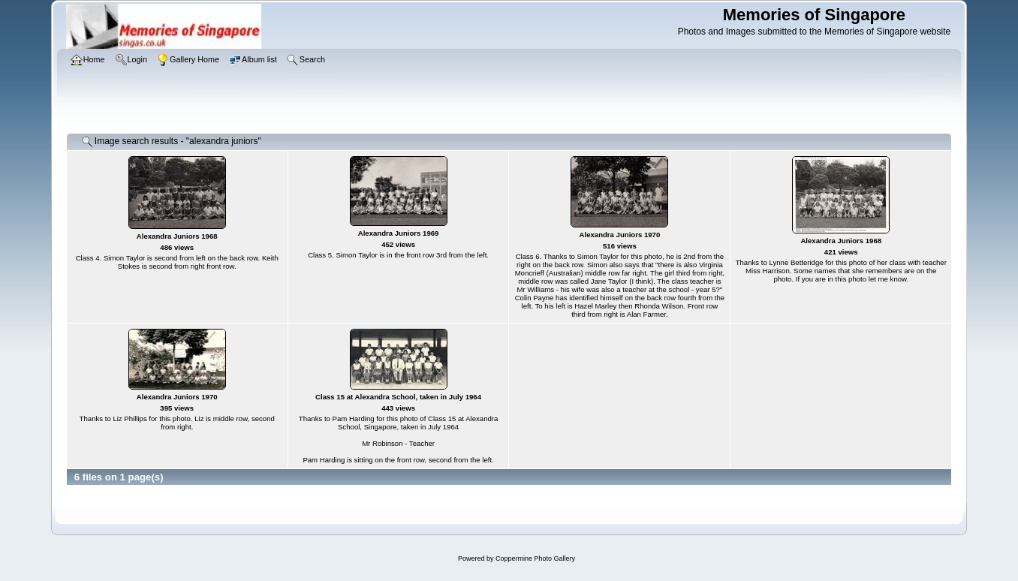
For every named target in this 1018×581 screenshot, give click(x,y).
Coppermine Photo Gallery (535, 558)
